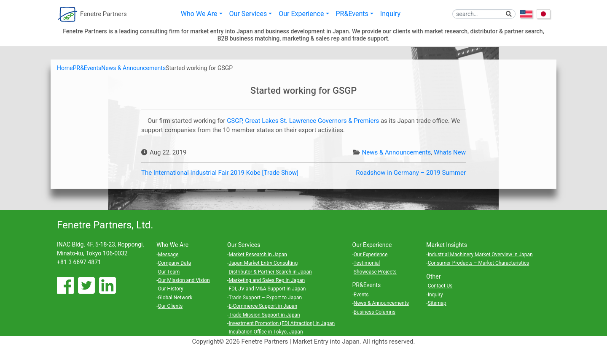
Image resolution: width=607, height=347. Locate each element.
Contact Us (440, 286)
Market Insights (446, 244)
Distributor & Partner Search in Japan (270, 272)
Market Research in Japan (257, 255)
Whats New (450, 152)
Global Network (175, 298)
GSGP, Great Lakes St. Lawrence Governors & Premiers (303, 121)
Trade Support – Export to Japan (265, 298)
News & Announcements (396, 152)
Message (168, 255)
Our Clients (170, 306)
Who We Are (199, 14)
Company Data (174, 263)
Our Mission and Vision (184, 280)
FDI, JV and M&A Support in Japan (267, 289)
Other (433, 276)
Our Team (169, 272)
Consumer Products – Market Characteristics (478, 263)
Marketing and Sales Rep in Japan (266, 280)
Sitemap (437, 303)
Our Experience (301, 14)
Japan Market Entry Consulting (263, 263)
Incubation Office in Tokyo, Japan (265, 332)
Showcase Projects (375, 272)
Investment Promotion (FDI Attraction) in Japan (281, 323)
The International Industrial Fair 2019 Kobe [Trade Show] (219, 172)
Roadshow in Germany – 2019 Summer (411, 172)
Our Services (248, 14)
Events (361, 295)
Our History (170, 289)
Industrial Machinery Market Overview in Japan (480, 255)
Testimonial (367, 263)
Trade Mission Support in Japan (264, 315)
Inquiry (390, 14)
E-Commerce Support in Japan (262, 306)
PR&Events (352, 14)
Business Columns (374, 312)
